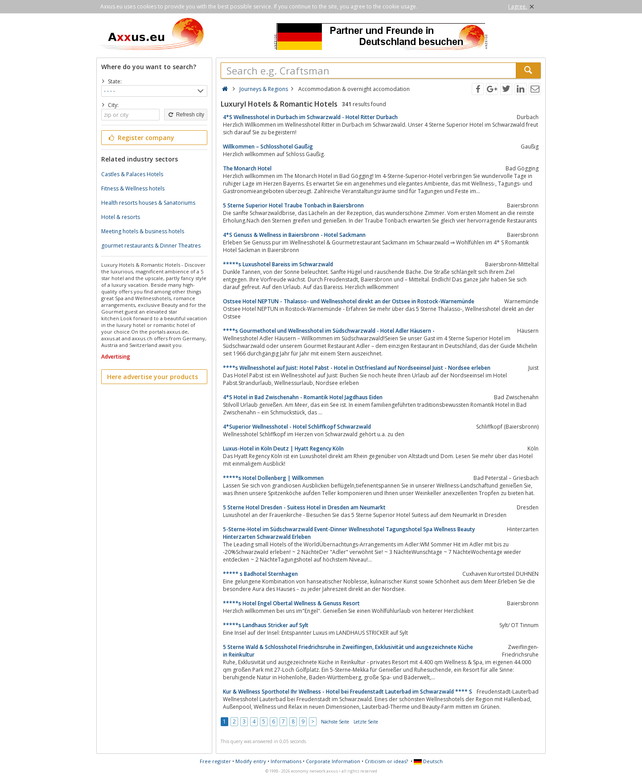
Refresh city (185, 115)
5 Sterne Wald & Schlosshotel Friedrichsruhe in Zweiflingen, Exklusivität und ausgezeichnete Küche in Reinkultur (348, 650)
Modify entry (250, 761)
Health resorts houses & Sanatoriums (148, 203)
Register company (140, 137)
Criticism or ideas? (386, 761)
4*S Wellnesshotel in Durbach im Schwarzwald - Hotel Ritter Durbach (310, 117)
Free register (215, 761)
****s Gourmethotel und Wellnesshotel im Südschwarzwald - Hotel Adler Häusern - (329, 331)
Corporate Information (333, 761)
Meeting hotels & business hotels (142, 231)
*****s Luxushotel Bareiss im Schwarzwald (278, 264)
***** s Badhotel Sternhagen (260, 574)
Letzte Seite (366, 722)
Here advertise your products (152, 376)
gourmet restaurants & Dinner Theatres (151, 245)
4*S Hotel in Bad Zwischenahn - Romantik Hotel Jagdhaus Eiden (303, 397)
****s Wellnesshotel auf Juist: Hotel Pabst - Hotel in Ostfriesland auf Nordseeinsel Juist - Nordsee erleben (356, 368)
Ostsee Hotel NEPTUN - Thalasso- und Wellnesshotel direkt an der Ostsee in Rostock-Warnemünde (348, 301)
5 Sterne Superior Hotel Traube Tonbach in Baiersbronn (293, 205)
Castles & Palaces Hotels (132, 174)
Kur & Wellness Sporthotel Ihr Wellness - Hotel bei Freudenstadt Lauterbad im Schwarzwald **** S (347, 691)
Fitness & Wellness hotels (133, 188)
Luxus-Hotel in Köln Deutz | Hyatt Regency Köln (283, 448)
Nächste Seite (335, 722)
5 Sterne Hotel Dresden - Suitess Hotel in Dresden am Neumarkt (304, 507)
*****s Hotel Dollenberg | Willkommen (273, 478)
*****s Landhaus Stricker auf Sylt (266, 625)
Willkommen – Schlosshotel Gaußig (268, 146)
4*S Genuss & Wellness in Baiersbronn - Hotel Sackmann (294, 235)
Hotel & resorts (120, 217)
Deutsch (428, 761)
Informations (286, 761)
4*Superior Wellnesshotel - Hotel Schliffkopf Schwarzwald (297, 426)
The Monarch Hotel (247, 168)
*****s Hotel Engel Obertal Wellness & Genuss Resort (291, 603)
